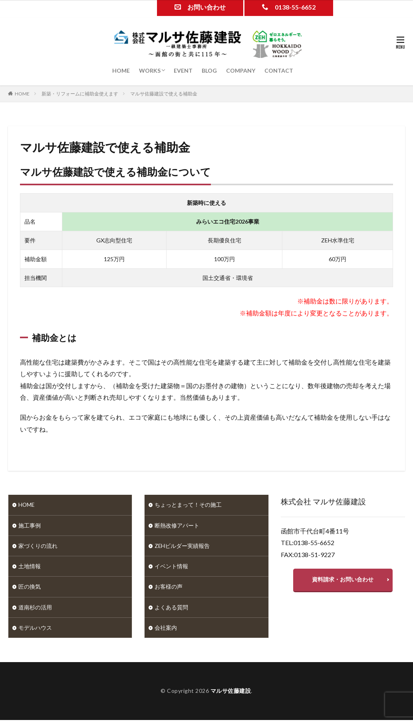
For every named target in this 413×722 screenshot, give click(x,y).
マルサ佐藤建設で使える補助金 (163, 94)
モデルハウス (35, 629)
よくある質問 (171, 608)
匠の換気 (29, 588)
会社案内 (166, 629)
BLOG (209, 70)
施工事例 (29, 525)
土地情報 (29, 567)
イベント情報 (171, 567)
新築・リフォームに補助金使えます (80, 94)
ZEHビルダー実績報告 (182, 546)
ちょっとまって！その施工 (188, 505)
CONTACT (278, 70)
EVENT (183, 70)
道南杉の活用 (35, 608)
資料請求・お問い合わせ (342, 580)
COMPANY (240, 70)
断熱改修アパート (177, 525)
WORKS (150, 70)
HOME (121, 70)
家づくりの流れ (38, 546)
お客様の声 (169, 588)
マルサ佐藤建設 (230, 692)
